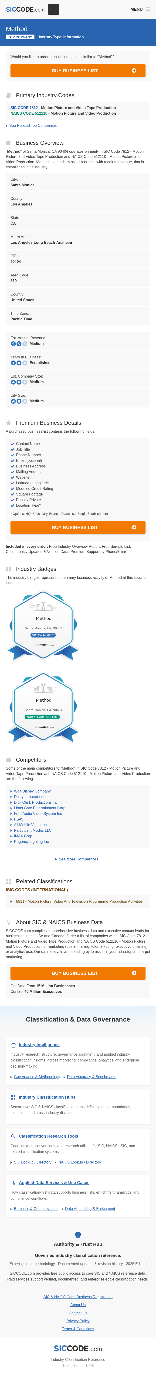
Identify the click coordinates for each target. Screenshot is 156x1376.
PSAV (19, 819)
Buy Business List (94, 70)
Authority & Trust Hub (78, 1244)
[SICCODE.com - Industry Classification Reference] (78, 1348)
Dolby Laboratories (29, 797)
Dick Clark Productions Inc (36, 802)
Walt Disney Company (32, 791)
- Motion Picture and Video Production (63, 113)
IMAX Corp (23, 836)
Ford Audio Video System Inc (38, 814)
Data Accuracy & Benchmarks (91, 1077)
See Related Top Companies (33, 125)
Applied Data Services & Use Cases (54, 1182)
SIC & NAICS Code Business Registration (77, 1297)
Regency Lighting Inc (31, 842)
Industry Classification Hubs (47, 1097)
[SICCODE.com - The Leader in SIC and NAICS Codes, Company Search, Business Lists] (25, 9)
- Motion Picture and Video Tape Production (63, 108)
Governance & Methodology (37, 1077)
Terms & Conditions (78, 1329)
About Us (78, 1305)
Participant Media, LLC (33, 830)
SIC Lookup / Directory (32, 1162)
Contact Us (78, 1313)
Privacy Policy (78, 1321)
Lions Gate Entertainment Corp (39, 808)
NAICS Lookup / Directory (79, 1162)
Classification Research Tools (48, 1136)
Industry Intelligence (39, 1044)
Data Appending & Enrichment (90, 1209)
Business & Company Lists (36, 1209)
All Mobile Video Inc (30, 825)
